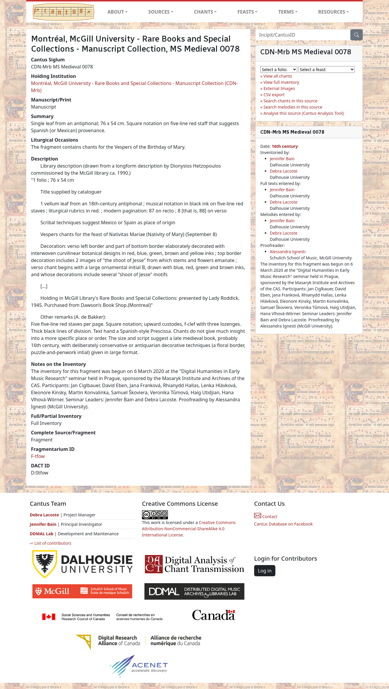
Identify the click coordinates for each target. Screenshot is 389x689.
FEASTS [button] (246, 12)
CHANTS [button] (203, 12)
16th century (285, 146)
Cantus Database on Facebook (283, 524)
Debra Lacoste (284, 171)
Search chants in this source (291, 101)
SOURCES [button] (159, 12)
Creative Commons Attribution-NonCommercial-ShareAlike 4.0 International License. (189, 529)
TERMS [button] (286, 12)
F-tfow (38, 456)
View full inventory (281, 82)
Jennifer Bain (282, 158)
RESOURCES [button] (331, 12)
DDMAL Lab (41, 533)
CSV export (274, 94)
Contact (265, 516)
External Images (279, 88)
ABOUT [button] (115, 12)
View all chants (278, 76)
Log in (265, 570)
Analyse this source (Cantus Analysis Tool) (304, 113)
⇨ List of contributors (50, 543)
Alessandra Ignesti (287, 251)
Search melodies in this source (293, 107)
